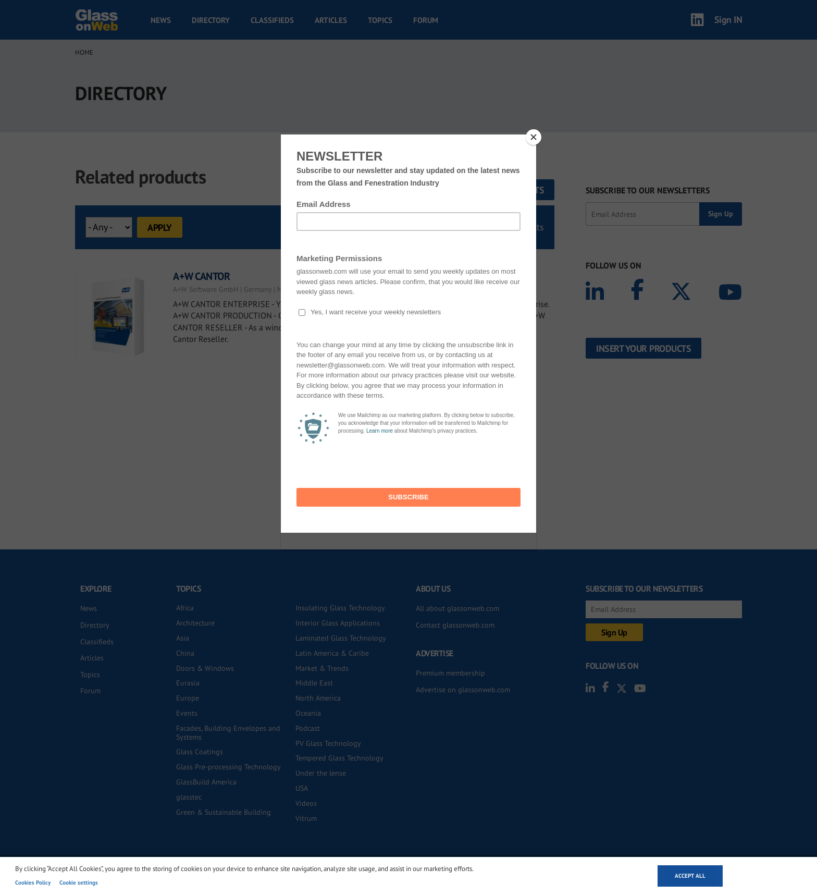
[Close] (533, 137)
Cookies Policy (33, 882)
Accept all (690, 875)
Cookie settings (78, 882)
